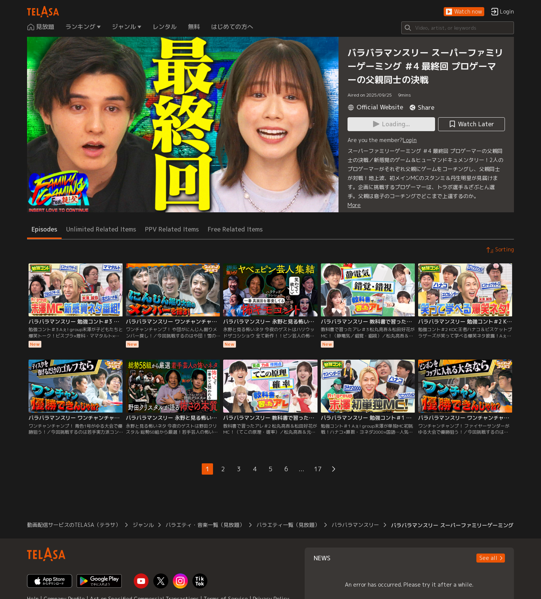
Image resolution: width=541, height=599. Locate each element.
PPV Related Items (172, 229)
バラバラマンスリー (355, 524)
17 (318, 469)
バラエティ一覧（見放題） (288, 524)
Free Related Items (235, 229)
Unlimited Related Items (101, 229)
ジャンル (143, 524)
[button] (464, 12)
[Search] (457, 27)
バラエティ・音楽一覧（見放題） (205, 524)
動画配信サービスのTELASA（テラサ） (74, 524)
